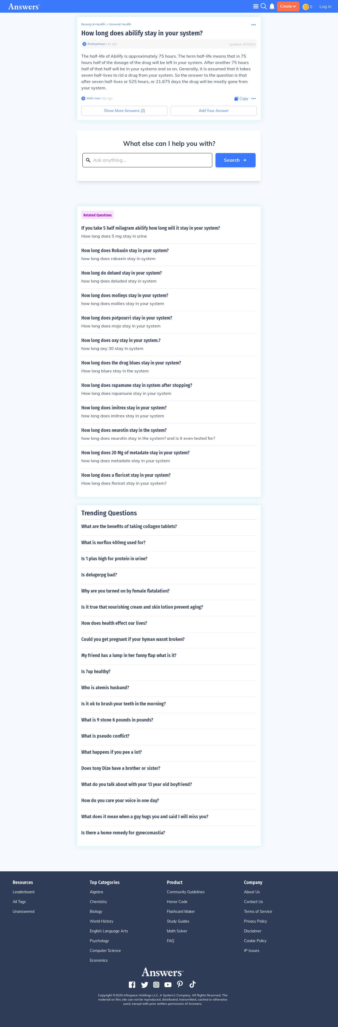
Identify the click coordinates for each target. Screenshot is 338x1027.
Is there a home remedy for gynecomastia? (123, 833)
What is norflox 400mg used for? (113, 542)
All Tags (19, 901)
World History (101, 921)
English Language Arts (109, 931)
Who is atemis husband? (105, 688)
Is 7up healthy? (95, 671)
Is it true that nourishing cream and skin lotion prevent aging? (142, 607)
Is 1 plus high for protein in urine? (114, 559)
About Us (252, 892)
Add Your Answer (214, 110)
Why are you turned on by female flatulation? (125, 591)
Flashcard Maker (181, 911)
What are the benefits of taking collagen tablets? (129, 526)
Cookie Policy (255, 940)
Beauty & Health (93, 24)
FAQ (170, 940)
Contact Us (253, 901)
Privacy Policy (255, 921)
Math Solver (177, 931)
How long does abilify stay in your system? (142, 33)
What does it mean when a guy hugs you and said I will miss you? (144, 817)
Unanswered (23, 911)
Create (288, 6)
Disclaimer (252, 931)
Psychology (99, 940)
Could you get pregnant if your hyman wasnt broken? (133, 639)
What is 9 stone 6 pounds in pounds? (117, 720)
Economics (99, 960)
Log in (325, 6)
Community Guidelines (186, 892)
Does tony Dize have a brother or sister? (120, 768)
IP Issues (251, 950)
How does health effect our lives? (114, 623)
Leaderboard (23, 892)
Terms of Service (258, 911)
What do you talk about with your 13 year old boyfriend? (136, 784)
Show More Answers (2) (124, 110)
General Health (120, 24)
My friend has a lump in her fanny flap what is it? (128, 655)
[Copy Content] (241, 98)
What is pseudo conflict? (105, 736)
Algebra (96, 892)
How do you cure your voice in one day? (120, 800)
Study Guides (178, 921)
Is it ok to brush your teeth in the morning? (123, 704)
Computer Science (105, 950)
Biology (96, 911)
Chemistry (98, 901)
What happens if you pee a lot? (111, 752)
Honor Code (177, 901)
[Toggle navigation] (256, 6)
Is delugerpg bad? (99, 575)
